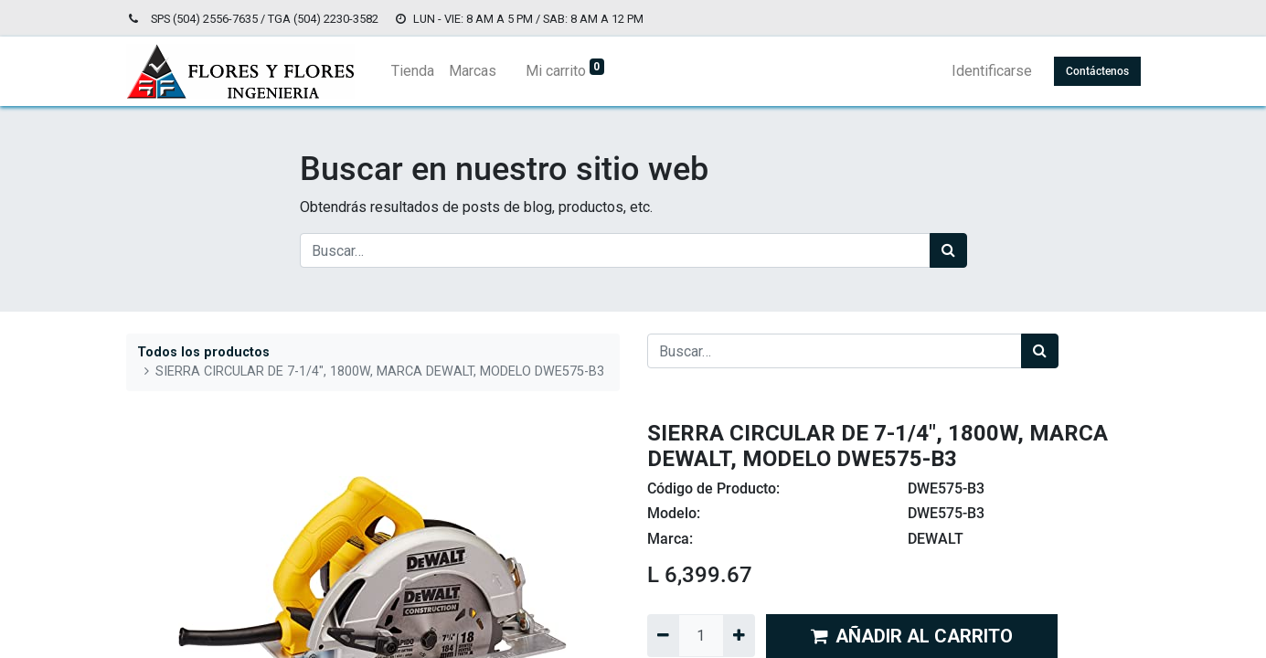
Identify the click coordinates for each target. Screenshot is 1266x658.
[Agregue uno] (739, 635)
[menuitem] (413, 71)
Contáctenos (1097, 71)
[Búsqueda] (948, 250)
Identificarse (992, 71)
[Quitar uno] (663, 635)
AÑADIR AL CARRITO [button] (912, 636)
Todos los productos (203, 352)
